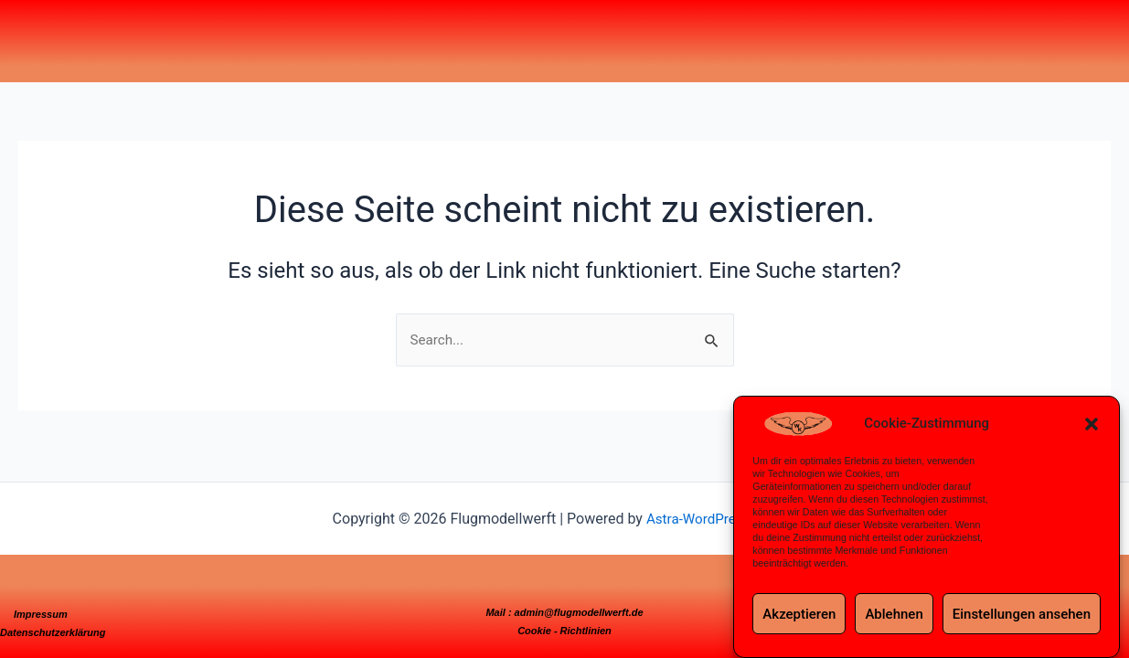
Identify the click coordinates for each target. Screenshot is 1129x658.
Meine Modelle (392, 32)
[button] (1091, 424)
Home (373, 32)
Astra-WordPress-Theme (721, 518)
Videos (485, 32)
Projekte (416, 32)
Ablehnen (893, 614)
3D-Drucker (466, 32)
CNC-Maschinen (440, 32)
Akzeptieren (799, 614)
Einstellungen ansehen (1022, 614)
